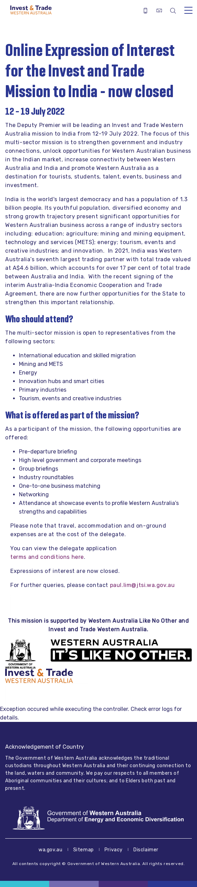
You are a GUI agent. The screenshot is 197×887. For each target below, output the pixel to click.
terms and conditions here (47, 557)
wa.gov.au (50, 850)
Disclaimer (145, 850)
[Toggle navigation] (188, 10)
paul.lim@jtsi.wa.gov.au (142, 585)
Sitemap (83, 850)
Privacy (114, 850)
